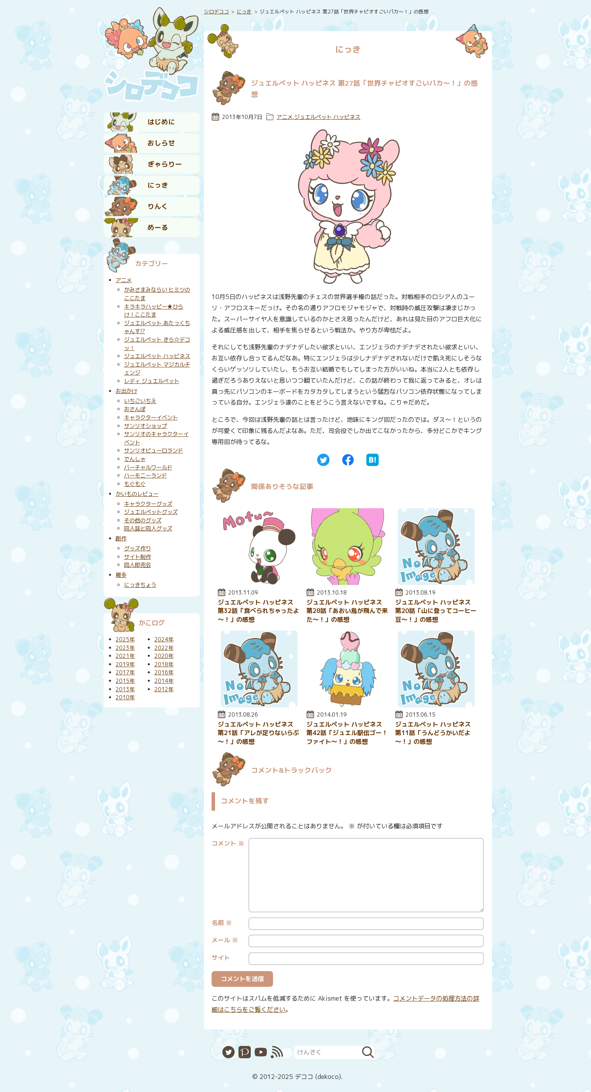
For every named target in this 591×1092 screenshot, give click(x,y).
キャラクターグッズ (148, 504)
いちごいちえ (140, 401)
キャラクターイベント (151, 417)
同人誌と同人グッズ (148, 528)
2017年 (125, 672)
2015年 (125, 681)
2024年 (164, 639)
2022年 (164, 648)
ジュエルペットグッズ (151, 512)
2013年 (125, 689)
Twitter (323, 460)
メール (225, 940)
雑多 (121, 575)
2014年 (164, 681)
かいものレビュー (137, 494)
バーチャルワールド (148, 467)
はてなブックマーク (372, 460)
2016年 (164, 672)
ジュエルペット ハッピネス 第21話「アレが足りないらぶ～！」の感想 (258, 733)
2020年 (164, 656)
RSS (277, 1052)
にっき (157, 185)
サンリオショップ (145, 426)
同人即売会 (137, 565)
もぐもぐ (135, 484)
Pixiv (244, 1052)
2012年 (164, 689)
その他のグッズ (143, 520)
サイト (221, 957)
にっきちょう (140, 585)
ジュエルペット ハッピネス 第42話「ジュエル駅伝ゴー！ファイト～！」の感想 (347, 733)
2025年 (125, 639)
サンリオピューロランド (153, 450)
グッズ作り (137, 548)
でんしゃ (135, 459)
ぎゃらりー (164, 164)
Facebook (348, 460)
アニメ (284, 117)
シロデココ (216, 11)
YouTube (261, 1052)
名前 (222, 923)
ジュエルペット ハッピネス (327, 117)
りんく (157, 206)
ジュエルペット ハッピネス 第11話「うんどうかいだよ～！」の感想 (433, 733)
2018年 (164, 664)
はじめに (161, 122)
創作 (121, 538)
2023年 (125, 648)
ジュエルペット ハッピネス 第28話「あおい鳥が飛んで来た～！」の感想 (347, 611)
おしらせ (161, 143)
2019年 (125, 664)
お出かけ (126, 391)
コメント (228, 843)
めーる (157, 227)
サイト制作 (137, 557)
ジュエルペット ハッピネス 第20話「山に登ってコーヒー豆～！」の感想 (436, 611)
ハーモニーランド (145, 475)
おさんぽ (135, 409)
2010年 (125, 697)
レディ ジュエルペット (151, 381)
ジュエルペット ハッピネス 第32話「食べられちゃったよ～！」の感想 (258, 611)
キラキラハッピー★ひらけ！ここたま (153, 311)
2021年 (125, 656)
